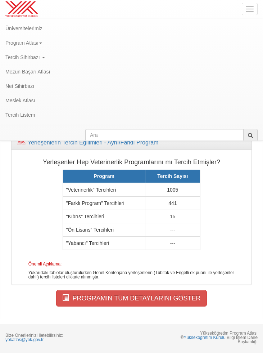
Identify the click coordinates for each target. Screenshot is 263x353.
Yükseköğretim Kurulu (204, 337)
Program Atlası (23, 43)
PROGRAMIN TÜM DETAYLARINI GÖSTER (131, 298)
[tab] (131, 142)
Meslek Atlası (20, 100)
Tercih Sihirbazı (25, 57)
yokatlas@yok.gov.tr (24, 339)
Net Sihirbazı (19, 86)
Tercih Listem (20, 115)
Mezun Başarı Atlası (27, 72)
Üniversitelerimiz (23, 28)
